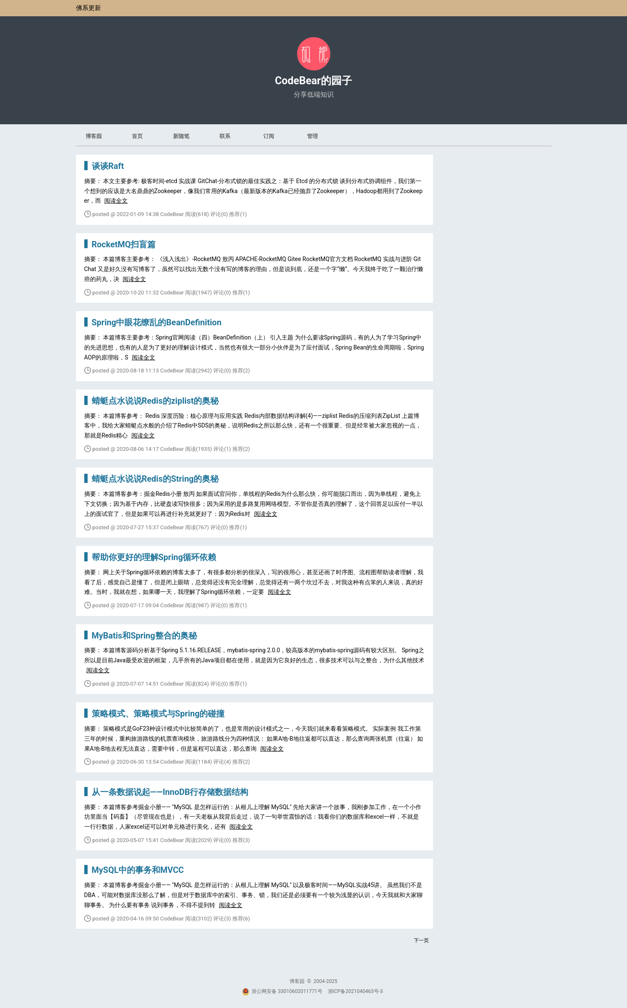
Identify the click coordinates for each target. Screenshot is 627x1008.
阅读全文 (116, 200)
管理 (312, 136)
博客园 (94, 136)
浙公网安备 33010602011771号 (282, 991)
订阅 (268, 136)
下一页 (421, 940)
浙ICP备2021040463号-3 (355, 991)
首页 (137, 136)
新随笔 (181, 136)
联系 (224, 136)
